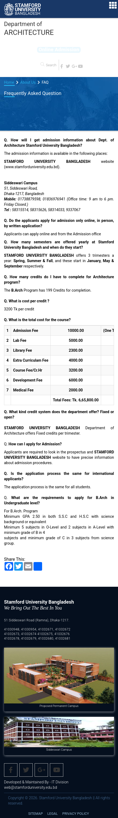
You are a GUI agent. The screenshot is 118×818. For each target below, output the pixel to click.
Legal (52, 814)
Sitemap (35, 814)
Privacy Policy (75, 814)
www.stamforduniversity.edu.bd (31, 167)
